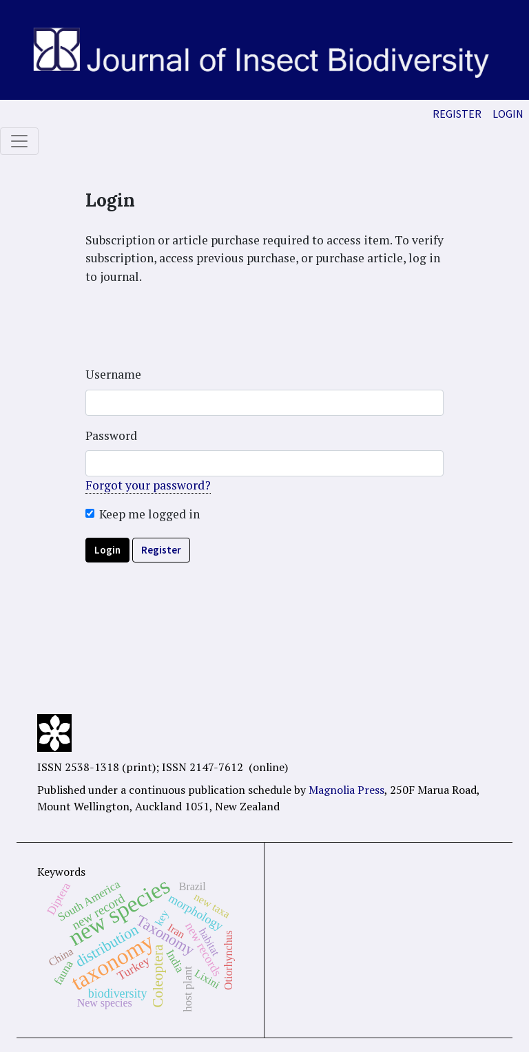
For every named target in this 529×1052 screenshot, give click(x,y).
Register (457, 113)
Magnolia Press (346, 789)
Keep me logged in (149, 514)
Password (111, 435)
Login (507, 113)
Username (113, 374)
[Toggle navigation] (19, 141)
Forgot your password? (148, 485)
